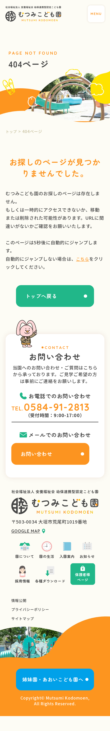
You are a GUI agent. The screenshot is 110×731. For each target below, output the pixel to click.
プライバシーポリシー (32, 621)
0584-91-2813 (59, 410)
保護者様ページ (85, 584)
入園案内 (68, 557)
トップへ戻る (39, 297)
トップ (12, 131)
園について (22, 557)
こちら (83, 258)
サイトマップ (23, 631)
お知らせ (89, 557)
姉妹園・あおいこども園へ (52, 693)
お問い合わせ (39, 459)
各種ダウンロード (49, 584)
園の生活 (46, 557)
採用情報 (20, 584)
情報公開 (19, 612)
